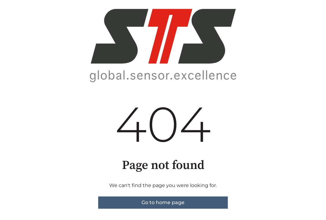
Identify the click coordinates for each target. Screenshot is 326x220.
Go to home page (163, 202)
